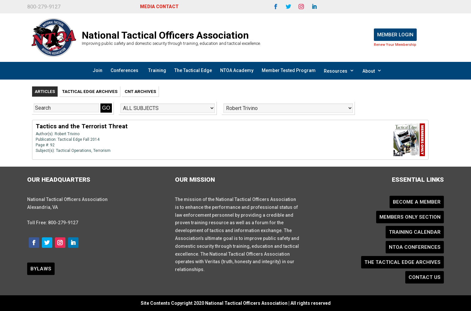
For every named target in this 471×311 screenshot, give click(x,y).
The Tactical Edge (193, 70)
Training (157, 70)
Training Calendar (415, 232)
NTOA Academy (236, 70)
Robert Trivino (67, 134)
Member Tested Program (289, 70)
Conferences (124, 70)
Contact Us (425, 277)
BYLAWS (40, 269)
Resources (339, 71)
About (372, 71)
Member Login (395, 35)
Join (97, 70)
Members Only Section (410, 217)
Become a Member (417, 202)
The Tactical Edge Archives (402, 262)
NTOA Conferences (415, 247)
